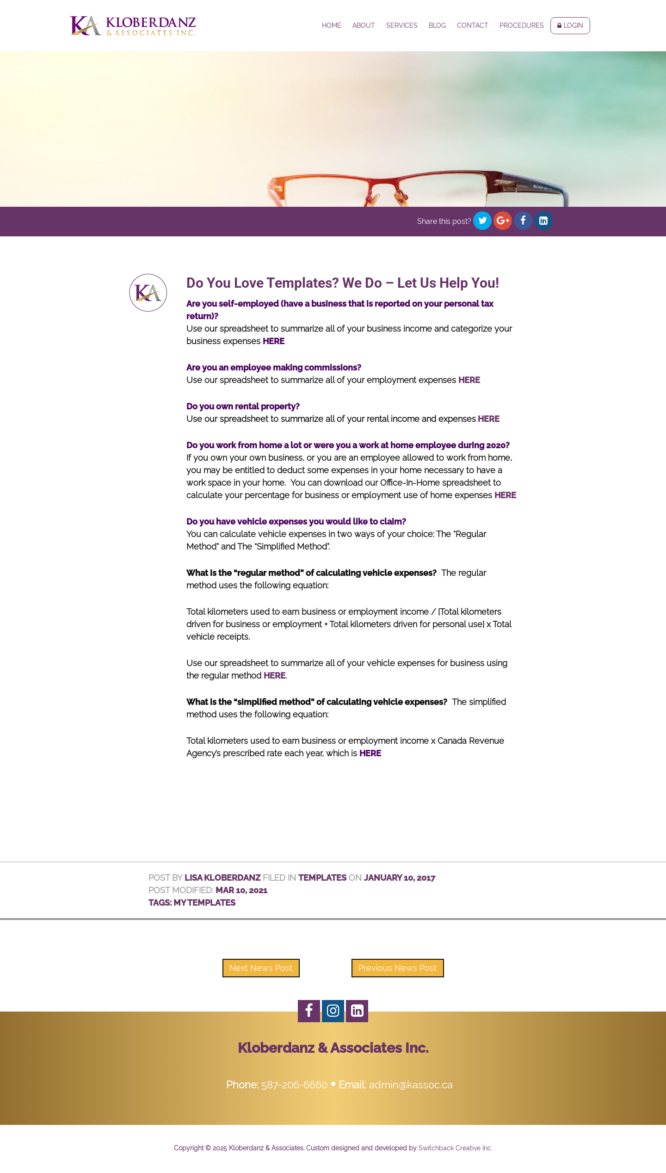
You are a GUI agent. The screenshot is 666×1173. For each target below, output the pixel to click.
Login (573, 25)
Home (331, 25)
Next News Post (260, 968)
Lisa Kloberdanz (222, 878)
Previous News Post (397, 968)
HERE (273, 341)
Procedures (522, 25)
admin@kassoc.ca (411, 1085)
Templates (322, 878)
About (363, 25)
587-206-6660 (294, 1085)
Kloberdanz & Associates (133, 25)
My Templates (204, 903)
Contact (472, 25)
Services (402, 25)
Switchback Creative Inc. (456, 1148)
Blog (437, 25)
